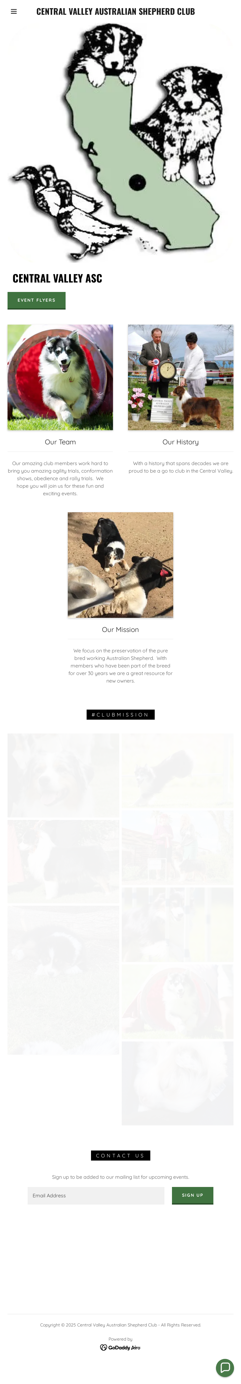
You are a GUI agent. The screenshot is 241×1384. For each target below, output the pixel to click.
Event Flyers (37, 300)
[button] (14, 11)
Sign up (192, 1195)
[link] (115, 13)
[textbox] (96, 1196)
